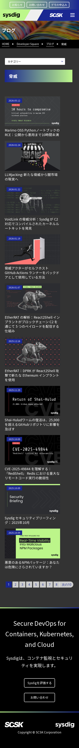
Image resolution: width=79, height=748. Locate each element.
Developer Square (28, 44)
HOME (5, 44)
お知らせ (17, 5)
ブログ (50, 44)
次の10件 (66, 585)
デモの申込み (59, 5)
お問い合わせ (37, 5)
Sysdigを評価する (39, 683)
